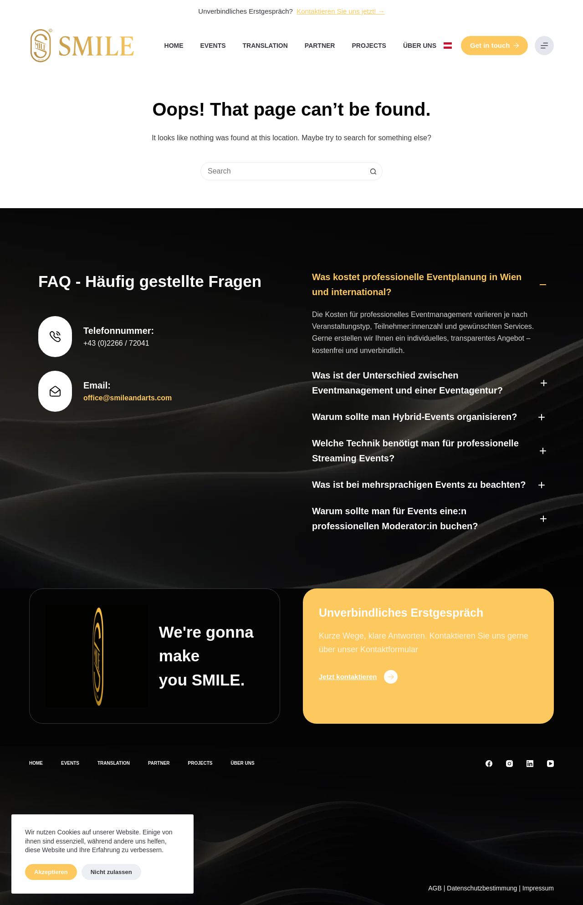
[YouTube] (550, 763)
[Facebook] (489, 763)
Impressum (538, 888)
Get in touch (494, 45)
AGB (435, 888)
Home (174, 45)
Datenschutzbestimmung (482, 888)
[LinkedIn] (530, 763)
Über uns (419, 45)
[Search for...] (282, 171)
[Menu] (544, 45)
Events (213, 45)
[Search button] (373, 171)
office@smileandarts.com (127, 398)
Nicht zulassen (111, 872)
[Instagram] (509, 763)
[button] (448, 45)
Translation (265, 45)
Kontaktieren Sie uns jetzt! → (340, 11)
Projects (369, 45)
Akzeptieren (51, 872)
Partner (320, 45)
